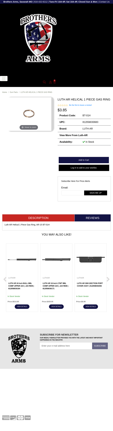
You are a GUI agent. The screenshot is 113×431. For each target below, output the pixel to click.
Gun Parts (14, 92)
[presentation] (62, 356)
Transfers (63, 385)
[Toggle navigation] (4, 78)
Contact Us (104, 2)
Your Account (8, 380)
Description (38, 218)
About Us (6, 403)
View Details (22, 306)
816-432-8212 (41, 2)
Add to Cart (84, 160)
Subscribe (100, 346)
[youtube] (70, 399)
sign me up (96, 193)
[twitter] (78, 399)
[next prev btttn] (5, 279)
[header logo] (38, 38)
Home (4, 92)
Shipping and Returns (12, 407)
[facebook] (62, 399)
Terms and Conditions (69, 380)
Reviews (92, 218)
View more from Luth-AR (73, 135)
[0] (54, 82)
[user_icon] (50, 82)
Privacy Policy (8, 398)
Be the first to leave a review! (80, 105)
